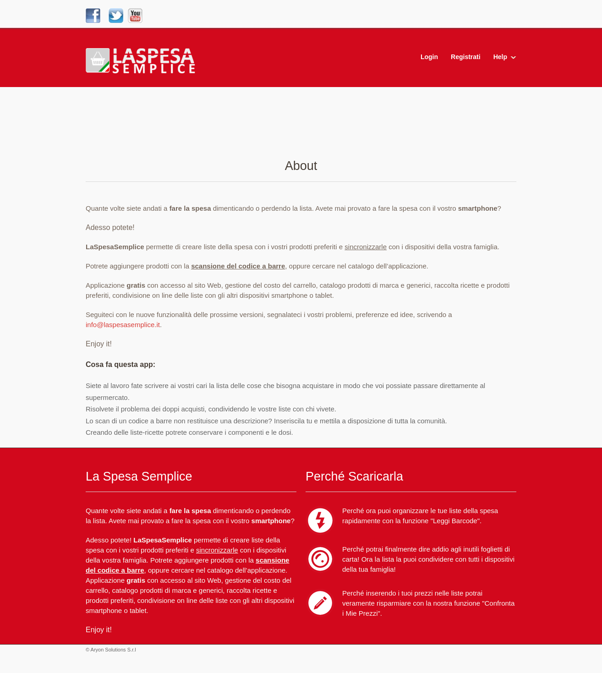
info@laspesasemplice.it (123, 324)
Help (500, 56)
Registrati (466, 56)
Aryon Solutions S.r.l (113, 649)
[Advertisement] (301, 126)
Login (429, 56)
